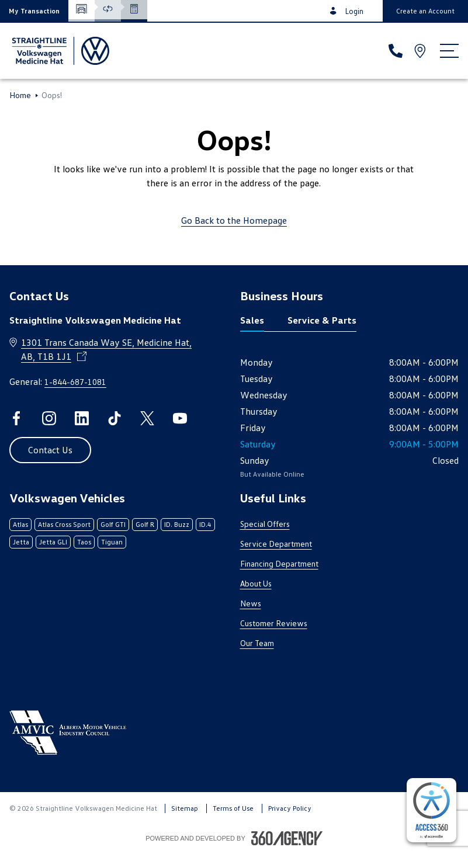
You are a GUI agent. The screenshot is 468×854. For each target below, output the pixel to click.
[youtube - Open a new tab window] (180, 418)
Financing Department (279, 563)
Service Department (276, 543)
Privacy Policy (289, 808)
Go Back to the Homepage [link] (234, 220)
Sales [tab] (252, 320)
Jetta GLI (53, 541)
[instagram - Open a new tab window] (49, 418)
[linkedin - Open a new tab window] (82, 418)
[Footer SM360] (287, 838)
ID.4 (205, 524)
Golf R (145, 524)
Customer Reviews (273, 623)
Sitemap (184, 808)
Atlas (20, 524)
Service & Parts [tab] (321, 320)
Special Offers (265, 524)
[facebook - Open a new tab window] (16, 418)
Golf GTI (113, 524)
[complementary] (431, 810)
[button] (34, 11)
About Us (256, 583)
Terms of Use (233, 808)
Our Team (257, 643)
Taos (84, 541)
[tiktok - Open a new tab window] (115, 418)
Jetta (21, 541)
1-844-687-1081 (75, 382)
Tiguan (112, 541)
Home (20, 95)
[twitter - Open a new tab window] (147, 418)
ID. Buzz (176, 524)
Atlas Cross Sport (64, 524)
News (250, 603)
